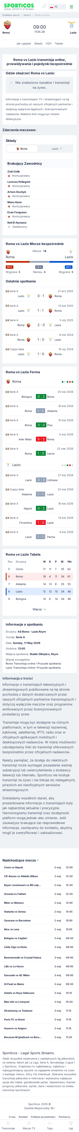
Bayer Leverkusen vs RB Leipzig (23, 885)
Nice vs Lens (11, 929)
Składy (38, 43)
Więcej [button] (40, 609)
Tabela (59, 43)
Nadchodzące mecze (20, 860)
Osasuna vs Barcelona (17, 920)
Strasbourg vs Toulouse (18, 1010)
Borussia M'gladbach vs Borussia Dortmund (24, 1037)
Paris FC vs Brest (14, 1019)
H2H (49, 43)
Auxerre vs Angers (15, 1028)
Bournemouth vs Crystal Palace (22, 957)
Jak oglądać (23, 43)
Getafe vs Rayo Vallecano (19, 992)
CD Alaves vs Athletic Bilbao (21, 876)
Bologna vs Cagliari (15, 938)
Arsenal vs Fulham (15, 893)
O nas (12, 1116)
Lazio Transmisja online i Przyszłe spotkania (33, 667)
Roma (10, 257)
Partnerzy (64, 1116)
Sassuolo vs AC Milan (17, 975)
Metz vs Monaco (14, 902)
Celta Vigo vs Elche (15, 947)
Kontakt (23, 1116)
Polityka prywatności (43, 1116)
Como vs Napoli (13, 867)
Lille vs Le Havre (14, 966)
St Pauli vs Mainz (14, 984)
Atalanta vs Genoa (15, 911)
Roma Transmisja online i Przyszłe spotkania (33, 663)
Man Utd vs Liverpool (16, 1001)
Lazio (69, 257)
